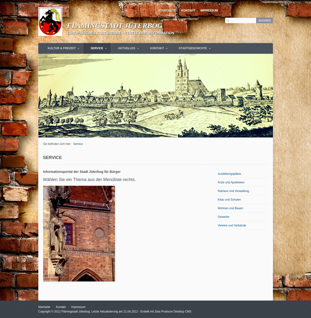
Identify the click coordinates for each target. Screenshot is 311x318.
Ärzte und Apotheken (231, 182)
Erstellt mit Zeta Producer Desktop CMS (166, 311)
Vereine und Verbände (232, 225)
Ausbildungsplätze (229, 173)
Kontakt (188, 10)
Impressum (209, 10)
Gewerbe (224, 217)
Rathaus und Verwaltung (233, 191)
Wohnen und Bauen (230, 208)
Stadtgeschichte (193, 48)
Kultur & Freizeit (62, 48)
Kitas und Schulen (229, 199)
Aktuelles (126, 48)
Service (97, 48)
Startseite (167, 10)
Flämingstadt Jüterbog (115, 25)
